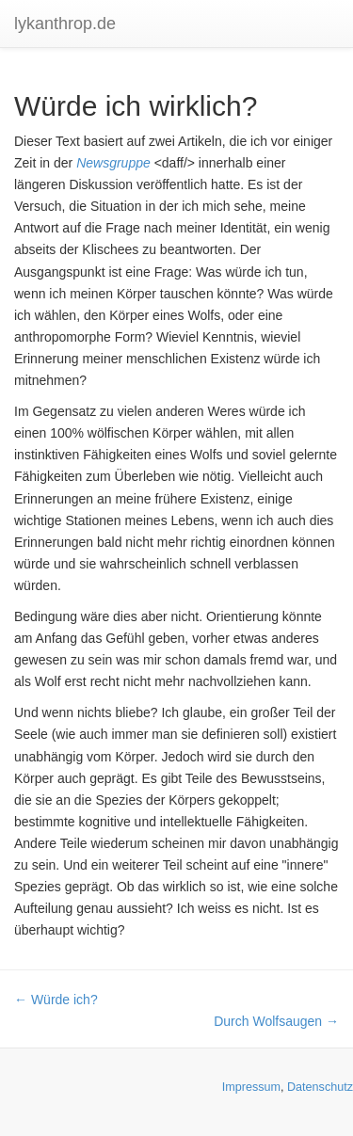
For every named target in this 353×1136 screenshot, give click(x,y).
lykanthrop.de (65, 23)
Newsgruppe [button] (113, 162)
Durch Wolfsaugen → (276, 1021)
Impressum (251, 1087)
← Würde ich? (56, 999)
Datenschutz (320, 1087)
